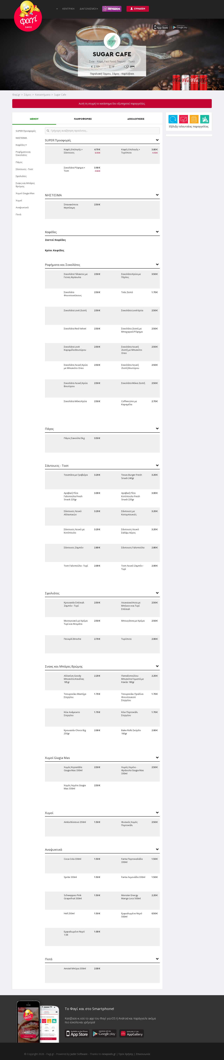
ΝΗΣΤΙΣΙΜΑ (21, 137)
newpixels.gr (109, 1054)
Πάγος (19, 162)
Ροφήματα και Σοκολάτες (23, 153)
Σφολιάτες (21, 176)
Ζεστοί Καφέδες (55, 240)
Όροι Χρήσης (125, 1054)
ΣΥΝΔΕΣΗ (137, 8)
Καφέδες (21, 144)
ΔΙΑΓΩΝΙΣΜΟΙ (89, 8)
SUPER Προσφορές (26, 130)
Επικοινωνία (143, 1054)
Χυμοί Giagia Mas (25, 193)
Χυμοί (19, 200)
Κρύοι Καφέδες (54, 250)
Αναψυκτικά (22, 207)
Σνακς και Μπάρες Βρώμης (25, 185)
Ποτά (18, 214)
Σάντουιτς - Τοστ (24, 169)
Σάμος (27, 94)
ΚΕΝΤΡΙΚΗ (68, 8)
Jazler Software (79, 1054)
